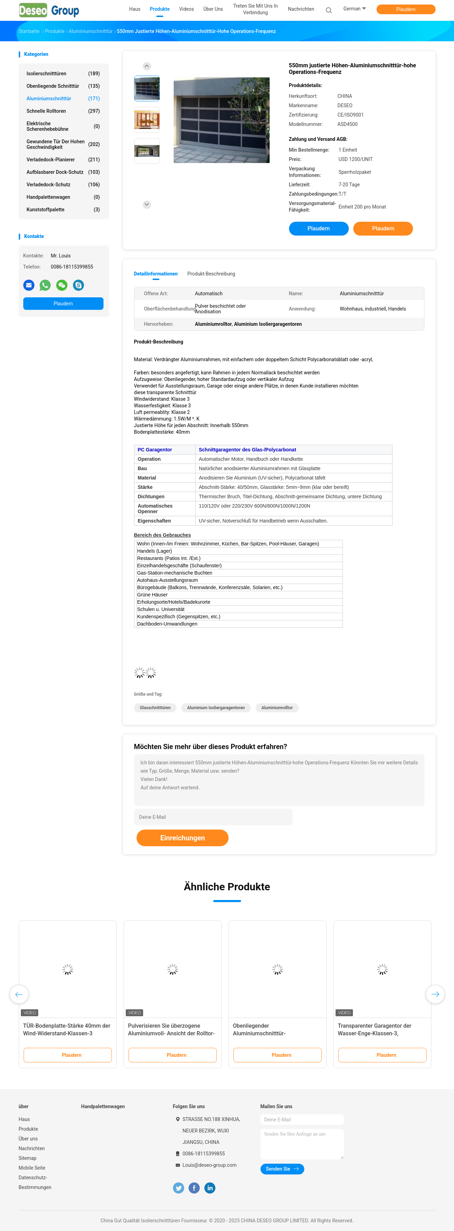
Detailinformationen (156, 274)
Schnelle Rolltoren (63, 111)
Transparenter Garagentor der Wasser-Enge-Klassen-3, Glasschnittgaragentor (375, 1033)
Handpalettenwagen (63, 197)
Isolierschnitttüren (63, 73)
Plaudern (405, 9)
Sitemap (27, 1158)
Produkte (28, 1129)
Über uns (28, 1138)
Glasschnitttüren (155, 707)
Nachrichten (32, 1148)
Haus (24, 1119)
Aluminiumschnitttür (63, 98)
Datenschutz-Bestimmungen (35, 1182)
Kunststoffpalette (63, 209)
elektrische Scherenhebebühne (63, 126)
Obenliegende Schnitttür (63, 86)
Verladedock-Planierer (63, 159)
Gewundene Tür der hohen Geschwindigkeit (63, 144)
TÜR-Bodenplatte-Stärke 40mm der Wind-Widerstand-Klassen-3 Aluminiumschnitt (66, 1033)
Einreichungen (182, 838)
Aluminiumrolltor (277, 707)
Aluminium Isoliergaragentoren (216, 707)
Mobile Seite (32, 1168)
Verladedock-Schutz (63, 184)
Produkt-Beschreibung (212, 274)
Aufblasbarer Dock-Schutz (63, 172)
